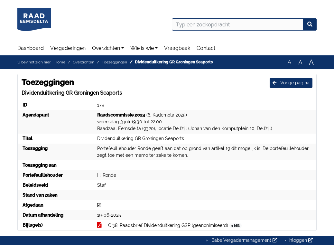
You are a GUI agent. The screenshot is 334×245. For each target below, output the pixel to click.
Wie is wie (142, 48)
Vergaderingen (68, 48)
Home (59, 62)
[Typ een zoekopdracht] (244, 24)
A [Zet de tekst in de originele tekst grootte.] (289, 62)
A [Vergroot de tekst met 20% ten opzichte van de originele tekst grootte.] (300, 62)
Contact (206, 48)
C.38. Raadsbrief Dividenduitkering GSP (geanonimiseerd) (169, 225)
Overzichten (106, 48)
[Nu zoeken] (310, 24)
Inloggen (300, 240)
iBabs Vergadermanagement (243, 240)
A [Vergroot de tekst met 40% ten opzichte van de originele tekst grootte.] (311, 62)
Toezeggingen (114, 62)
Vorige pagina (291, 82)
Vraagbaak (177, 48)
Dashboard (30, 48)
